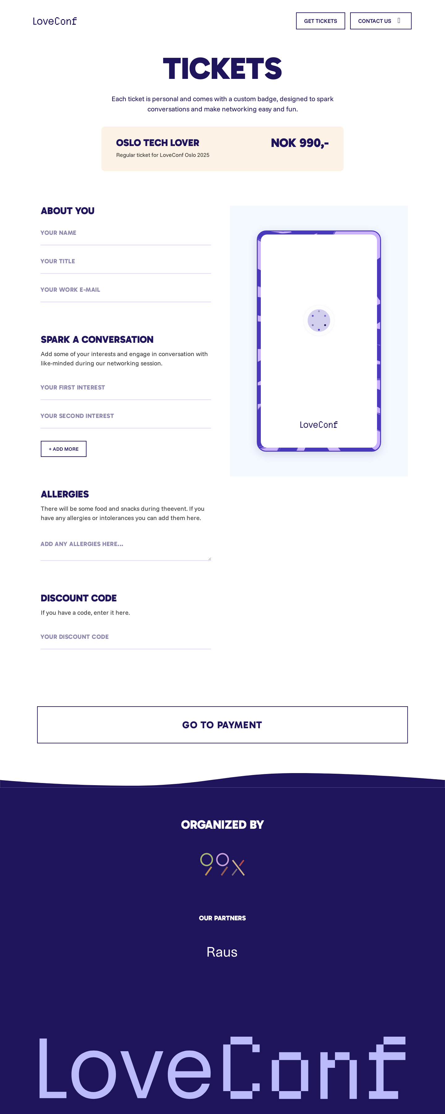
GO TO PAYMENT (222, 725)
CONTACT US (381, 21)
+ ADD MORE (63, 449)
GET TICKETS (320, 20)
